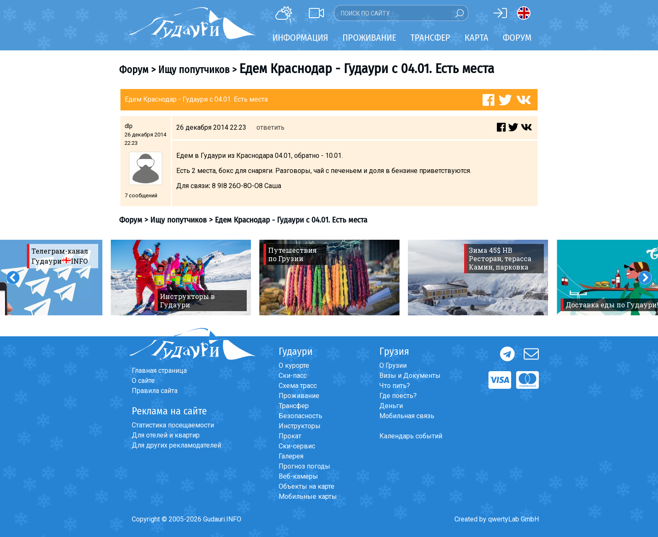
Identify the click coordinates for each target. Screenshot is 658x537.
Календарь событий (410, 436)
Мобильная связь (406, 416)
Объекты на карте (306, 486)
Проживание (299, 396)
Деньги (391, 406)
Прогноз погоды (304, 466)
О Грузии (393, 365)
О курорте (294, 365)
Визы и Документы (410, 376)
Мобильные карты (308, 496)
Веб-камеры (298, 476)
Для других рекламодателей (176, 445)
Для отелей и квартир (166, 435)
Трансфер (294, 406)
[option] (181, 277)
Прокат (290, 436)
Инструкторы (300, 426)
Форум (517, 37)
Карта (476, 37)
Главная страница (159, 371)
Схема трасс (298, 386)
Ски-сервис (297, 446)
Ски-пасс (293, 376)
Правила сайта (155, 391)
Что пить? (394, 386)
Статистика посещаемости (173, 425)
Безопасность (300, 416)
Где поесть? (398, 396)
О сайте (143, 381)
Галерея (291, 456)
